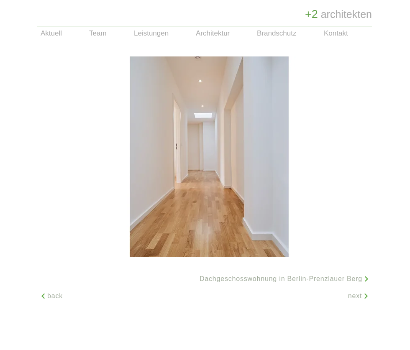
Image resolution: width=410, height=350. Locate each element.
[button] (209, 156)
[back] (51, 296)
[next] (358, 296)
